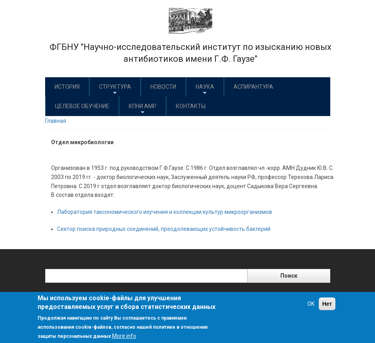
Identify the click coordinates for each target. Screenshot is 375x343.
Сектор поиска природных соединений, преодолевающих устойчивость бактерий (163, 229)
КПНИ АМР (142, 109)
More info (124, 336)
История (67, 87)
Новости (163, 87)
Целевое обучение (82, 106)
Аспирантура (253, 87)
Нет (327, 304)
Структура (115, 90)
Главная (55, 121)
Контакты (191, 106)
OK (310, 304)
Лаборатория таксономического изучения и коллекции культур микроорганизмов (164, 212)
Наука (205, 90)
